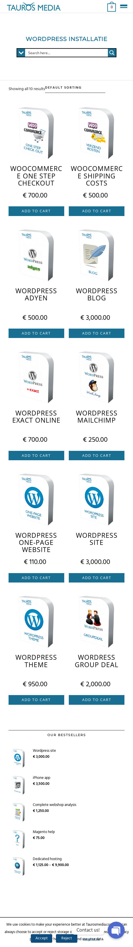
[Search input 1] (66, 52)
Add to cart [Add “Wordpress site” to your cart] (96, 577)
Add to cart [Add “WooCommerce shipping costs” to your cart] (96, 210)
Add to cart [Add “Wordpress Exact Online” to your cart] (36, 455)
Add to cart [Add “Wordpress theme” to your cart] (36, 699)
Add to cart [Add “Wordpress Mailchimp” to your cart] (96, 455)
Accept (41, 938)
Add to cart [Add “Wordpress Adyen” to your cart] (36, 333)
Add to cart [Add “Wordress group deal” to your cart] (96, 699)
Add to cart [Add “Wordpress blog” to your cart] (96, 333)
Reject (66, 938)
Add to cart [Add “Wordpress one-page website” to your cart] (36, 577)
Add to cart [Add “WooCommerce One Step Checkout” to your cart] (36, 210)
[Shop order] (75, 88)
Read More (91, 940)
